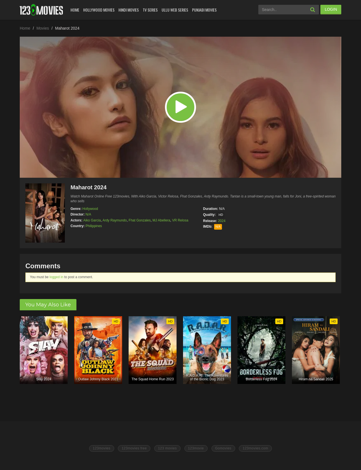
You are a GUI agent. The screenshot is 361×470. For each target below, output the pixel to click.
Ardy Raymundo (114, 220)
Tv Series (150, 10)
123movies (102, 448)
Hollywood (90, 209)
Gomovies (223, 448)
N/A (88, 214)
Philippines (93, 226)
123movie (196, 448)
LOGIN (331, 9)
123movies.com (255, 448)
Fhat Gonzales (140, 220)
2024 (222, 221)
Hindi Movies (128, 10)
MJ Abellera (161, 220)
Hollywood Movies (99, 10)
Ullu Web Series (175, 10)
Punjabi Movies (204, 10)
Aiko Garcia (92, 220)
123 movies (167, 448)
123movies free (134, 448)
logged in (56, 277)
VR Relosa (180, 220)
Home (75, 10)
